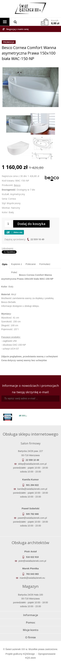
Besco (17, 185)
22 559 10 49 (37, 239)
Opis (4, 264)
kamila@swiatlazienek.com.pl (32, 489)
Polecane (31, 264)
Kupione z (16, 264)
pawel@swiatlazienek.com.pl (32, 518)
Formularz (44, 264)
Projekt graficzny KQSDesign (20, 654)
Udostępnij (7, 248)
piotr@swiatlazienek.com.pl (32, 561)
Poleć (14, 272)
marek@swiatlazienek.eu (32, 578)
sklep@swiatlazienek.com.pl (32, 464)
